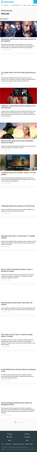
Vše (2, 5)
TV (10, 5)
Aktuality (6, 5)
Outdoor (29, 5)
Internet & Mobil (15, 5)
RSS (9, 440)
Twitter (27, 434)
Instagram (27, 437)
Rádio (24, 5)
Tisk (21, 5)
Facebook (9, 434)
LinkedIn (9, 437)
